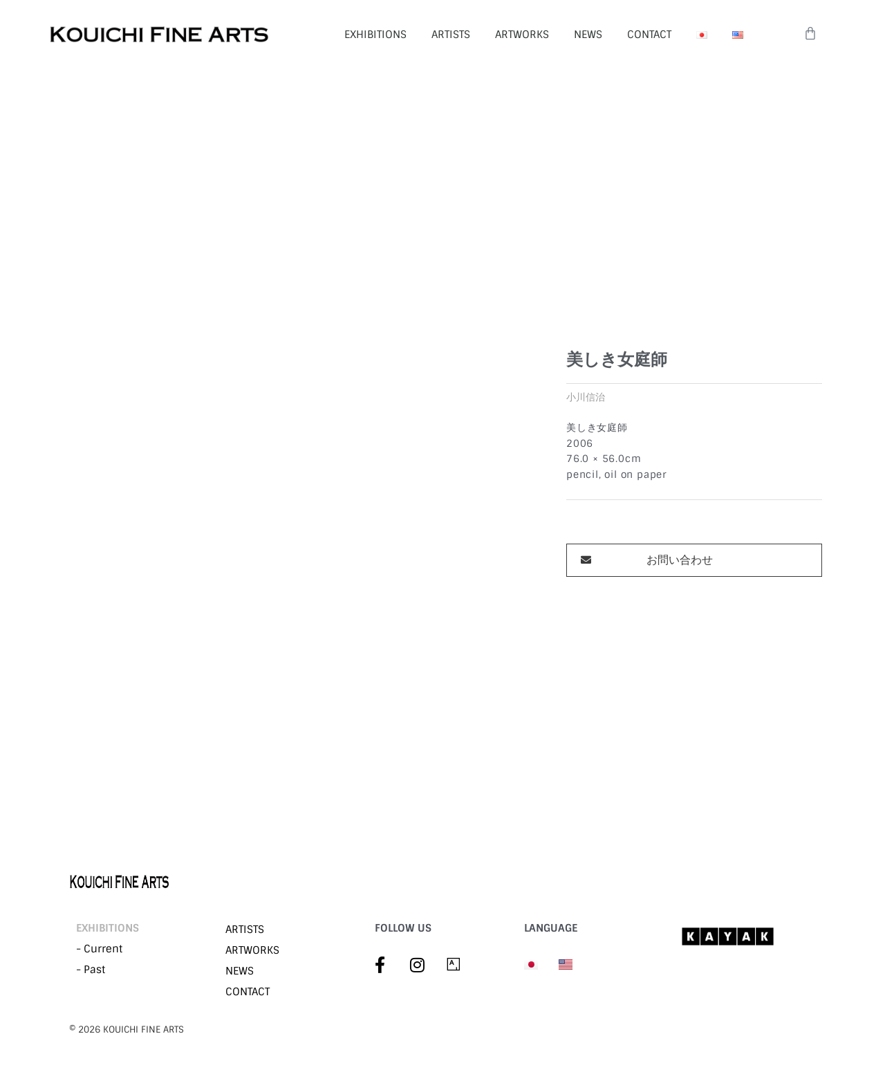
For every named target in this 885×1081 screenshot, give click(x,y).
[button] (694, 560)
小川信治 (585, 397)
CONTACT (649, 34)
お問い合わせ (679, 560)
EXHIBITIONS (375, 34)
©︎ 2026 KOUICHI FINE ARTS (126, 1029)
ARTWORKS (522, 34)
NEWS (588, 34)
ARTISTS (450, 34)
